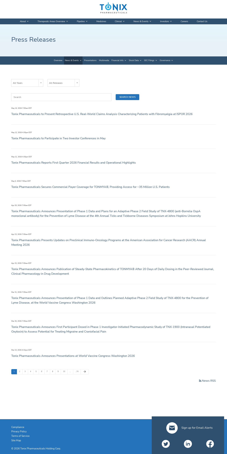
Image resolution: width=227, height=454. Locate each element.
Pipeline (82, 21)
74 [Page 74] (77, 371)
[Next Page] (85, 371)
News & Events (142, 21)
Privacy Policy (19, 431)
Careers (184, 21)
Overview (58, 60)
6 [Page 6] (42, 371)
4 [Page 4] (31, 371)
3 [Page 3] (26, 371)
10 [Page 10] (65, 371)
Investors (166, 21)
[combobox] (27, 83)
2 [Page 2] (20, 371)
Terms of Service (20, 436)
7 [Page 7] (48, 371)
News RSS (207, 381)
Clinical (120, 21)
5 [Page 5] (37, 371)
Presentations (90, 60)
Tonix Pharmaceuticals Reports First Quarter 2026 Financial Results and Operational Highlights (73, 163)
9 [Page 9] (59, 371)
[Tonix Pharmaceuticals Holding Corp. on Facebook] (210, 444)
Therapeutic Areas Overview (52, 21)
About (24, 21)
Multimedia (104, 60)
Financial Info (117, 60)
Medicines (101, 21)
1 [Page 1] (15, 371)
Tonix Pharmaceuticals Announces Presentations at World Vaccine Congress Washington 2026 (73, 356)
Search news (127, 97)
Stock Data (134, 60)
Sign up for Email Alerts (189, 428)
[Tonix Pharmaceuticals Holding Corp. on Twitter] (166, 444)
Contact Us (202, 21)
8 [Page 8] (53, 371)
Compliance (17, 427)
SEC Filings (149, 60)
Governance (165, 60)
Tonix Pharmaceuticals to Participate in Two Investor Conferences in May (58, 138)
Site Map (16, 440)
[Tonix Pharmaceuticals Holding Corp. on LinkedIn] (188, 444)
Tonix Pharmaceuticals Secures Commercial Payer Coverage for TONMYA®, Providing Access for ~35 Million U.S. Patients (90, 187)
